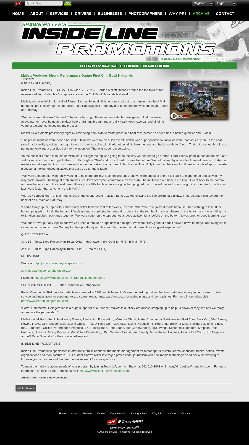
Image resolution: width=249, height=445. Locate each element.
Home (18, 14)
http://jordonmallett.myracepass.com (58, 263)
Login (225, 3)
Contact (225, 14)
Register (202, 3)
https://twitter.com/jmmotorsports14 (48, 270)
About (37, 14)
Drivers (83, 14)
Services (59, 14)
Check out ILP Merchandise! (181, 59)
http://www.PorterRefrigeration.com (44, 301)
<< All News (25, 388)
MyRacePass (124, 421)
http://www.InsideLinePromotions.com (104, 371)
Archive (201, 14)
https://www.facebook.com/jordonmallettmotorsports (70, 277)
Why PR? (177, 14)
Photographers (145, 14)
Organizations (110, 14)
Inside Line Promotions (118, 39)
